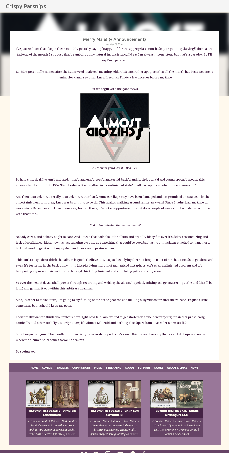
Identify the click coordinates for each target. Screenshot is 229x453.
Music (98, 367)
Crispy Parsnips (26, 6)
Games (158, 367)
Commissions (81, 367)
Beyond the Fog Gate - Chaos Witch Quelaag (177, 413)
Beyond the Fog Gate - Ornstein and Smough (52, 413)
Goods (129, 367)
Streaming (113, 367)
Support (144, 367)
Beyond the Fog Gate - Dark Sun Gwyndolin (115, 413)
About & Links (177, 367)
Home (34, 367)
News (194, 367)
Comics (47, 367)
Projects (62, 367)
